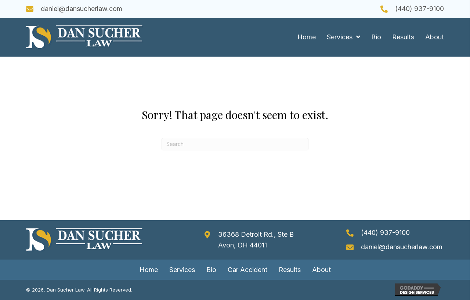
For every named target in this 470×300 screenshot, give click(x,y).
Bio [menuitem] (211, 270)
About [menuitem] (321, 270)
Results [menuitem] (290, 270)
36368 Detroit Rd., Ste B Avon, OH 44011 (256, 240)
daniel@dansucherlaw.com (81, 8)
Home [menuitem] (149, 270)
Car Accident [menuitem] (247, 270)
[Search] (235, 144)
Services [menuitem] (182, 270)
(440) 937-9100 (419, 8)
